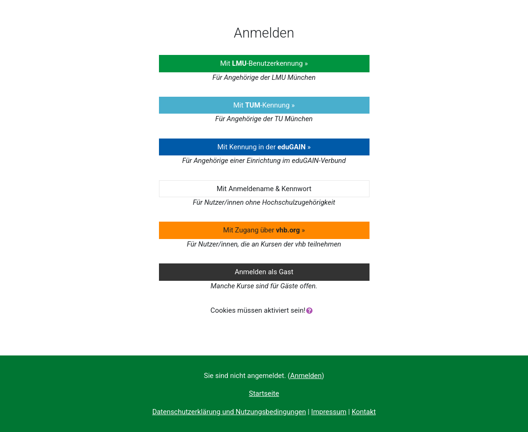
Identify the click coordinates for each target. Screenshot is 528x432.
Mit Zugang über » (264, 230)
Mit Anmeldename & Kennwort (264, 189)
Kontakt (364, 412)
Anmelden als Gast (263, 272)
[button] (311, 310)
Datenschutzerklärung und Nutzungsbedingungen (229, 412)
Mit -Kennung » (264, 105)
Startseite (264, 393)
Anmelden (306, 375)
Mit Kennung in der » (263, 147)
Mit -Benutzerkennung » (264, 63)
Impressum (329, 412)
